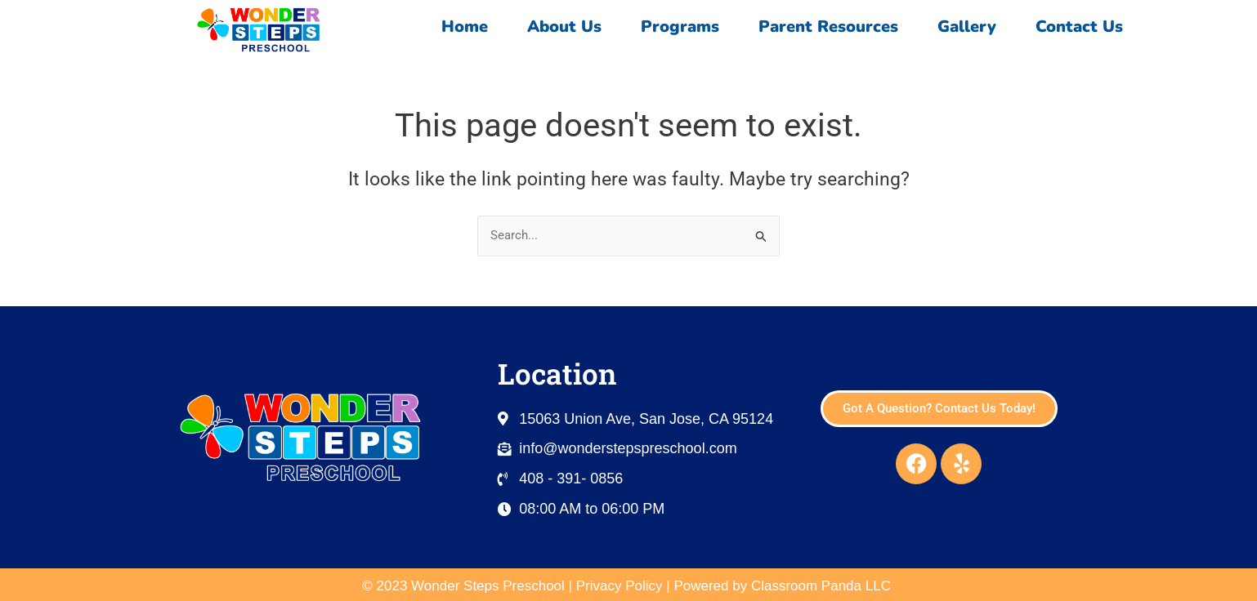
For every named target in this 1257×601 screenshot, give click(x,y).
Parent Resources (828, 27)
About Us (564, 27)
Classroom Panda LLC (823, 586)
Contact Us (1083, 27)
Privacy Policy (619, 586)
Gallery (966, 27)
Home (464, 27)
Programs (680, 27)
